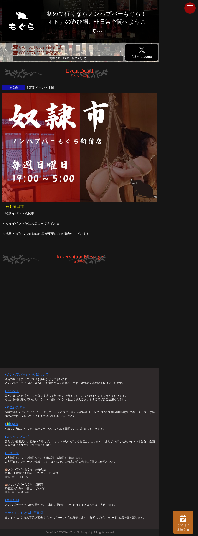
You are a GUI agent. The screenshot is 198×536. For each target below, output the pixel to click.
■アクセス (12, 453)
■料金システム (15, 407)
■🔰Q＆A (11, 424)
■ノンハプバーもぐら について (27, 374)
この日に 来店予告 (183, 522)
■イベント (12, 391)
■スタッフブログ (17, 436)
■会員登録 (12, 500)
